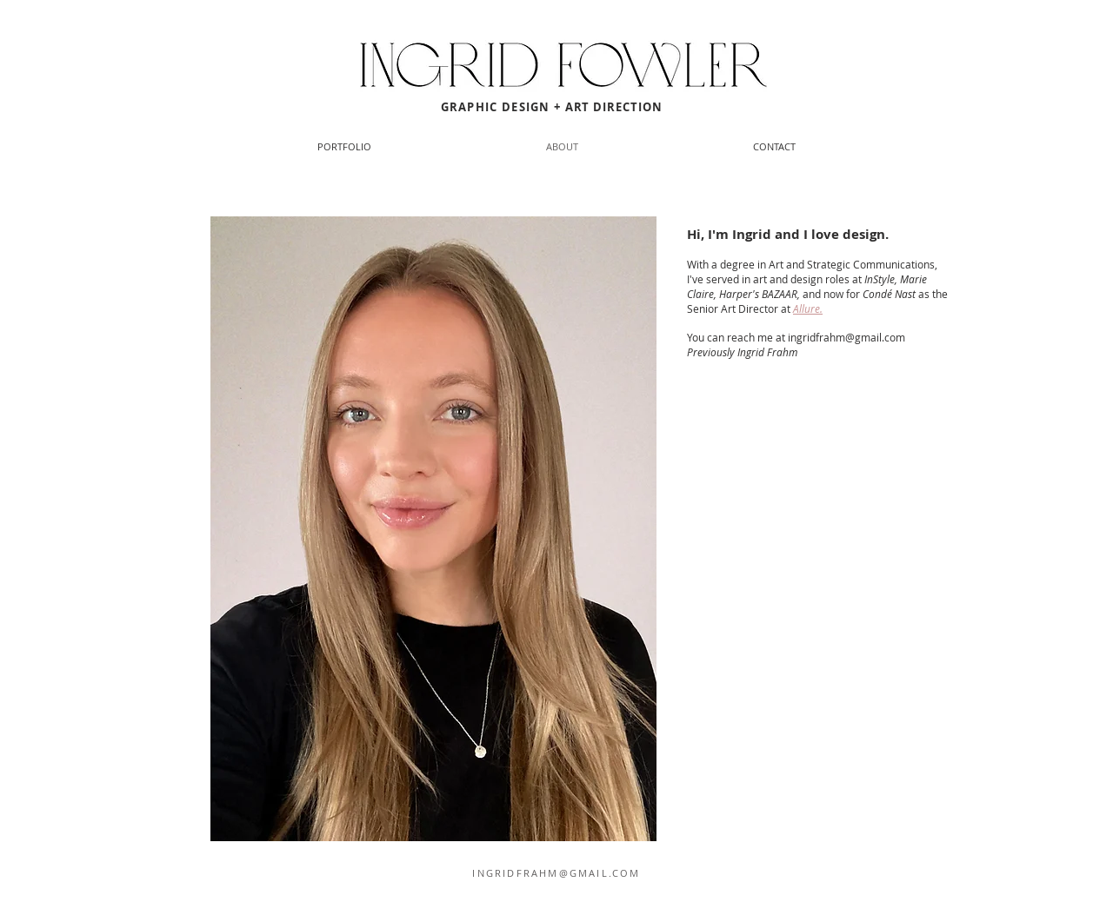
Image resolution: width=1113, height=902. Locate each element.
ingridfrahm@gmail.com (846, 337)
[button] (774, 147)
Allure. (808, 308)
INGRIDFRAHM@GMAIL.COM (556, 872)
